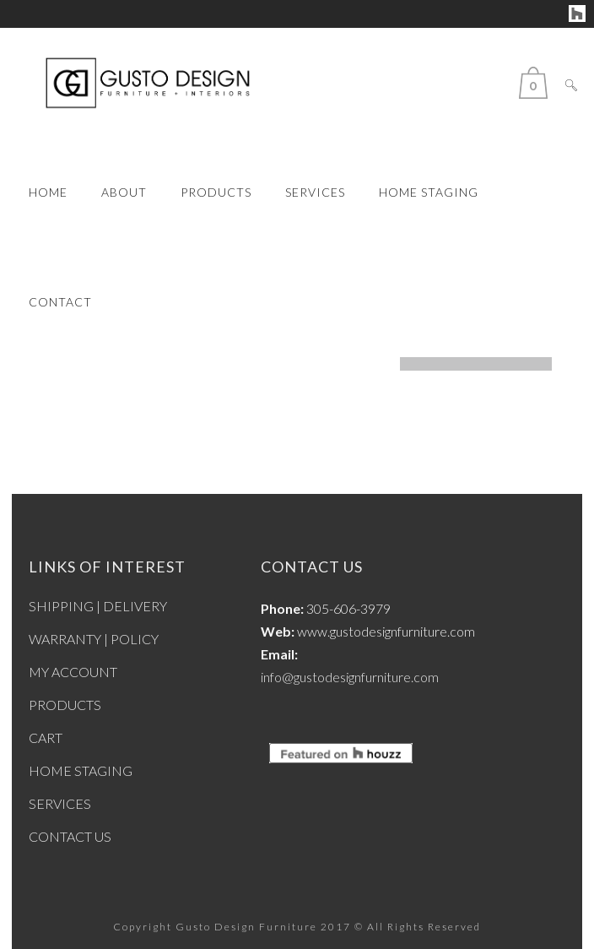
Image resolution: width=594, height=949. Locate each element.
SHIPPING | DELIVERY (98, 606)
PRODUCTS (65, 705)
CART (45, 737)
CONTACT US (70, 836)
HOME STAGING (80, 770)
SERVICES (60, 803)
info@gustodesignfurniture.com (350, 677)
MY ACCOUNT (73, 672)
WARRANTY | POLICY (94, 639)
